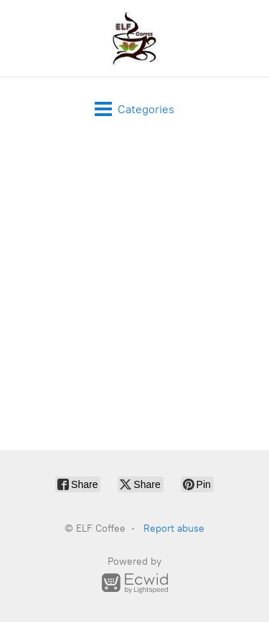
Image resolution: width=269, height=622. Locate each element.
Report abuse (173, 528)
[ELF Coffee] (134, 38)
